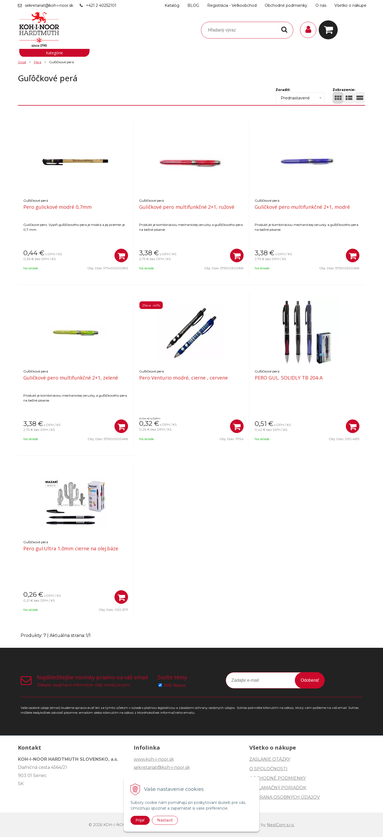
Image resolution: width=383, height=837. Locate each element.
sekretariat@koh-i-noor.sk (49, 5)
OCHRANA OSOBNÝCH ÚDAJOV (284, 797)
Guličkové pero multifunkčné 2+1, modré (302, 207)
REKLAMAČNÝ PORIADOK (277, 787)
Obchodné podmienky (286, 5)
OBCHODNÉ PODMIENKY (277, 778)
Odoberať (310, 680)
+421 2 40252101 (101, 5)
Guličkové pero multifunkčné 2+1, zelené (70, 377)
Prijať (140, 820)
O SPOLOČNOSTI (268, 768)
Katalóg (172, 5)
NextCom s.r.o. (281, 824)
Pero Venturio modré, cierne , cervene (183, 377)
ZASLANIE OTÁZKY (269, 759)
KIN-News (174, 685)
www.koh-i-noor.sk (154, 759)
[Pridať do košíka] (121, 255)
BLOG (193, 5)
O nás (320, 5)
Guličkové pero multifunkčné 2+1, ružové (186, 207)
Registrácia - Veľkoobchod (232, 5)
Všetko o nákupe (350, 5)
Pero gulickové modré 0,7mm (57, 207)
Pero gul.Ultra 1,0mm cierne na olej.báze (70, 548)
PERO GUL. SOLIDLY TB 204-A (289, 377)
